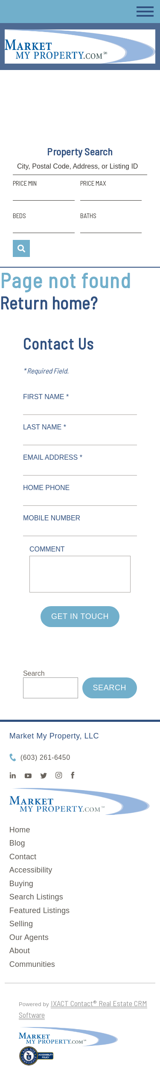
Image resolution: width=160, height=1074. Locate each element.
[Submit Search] (21, 248)
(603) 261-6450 (45, 757)
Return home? (49, 302)
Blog (17, 843)
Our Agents (29, 937)
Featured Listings (39, 910)
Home (19, 830)
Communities (32, 964)
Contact (22, 856)
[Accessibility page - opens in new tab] (36, 1059)
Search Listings (36, 897)
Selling (21, 923)
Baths (88, 215)
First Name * (46, 396)
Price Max (93, 183)
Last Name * (44, 427)
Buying (21, 883)
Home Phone (46, 487)
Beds (19, 215)
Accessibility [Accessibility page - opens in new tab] (30, 870)
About (19, 950)
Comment (47, 549)
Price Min (25, 183)
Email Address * (52, 457)
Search (34, 673)
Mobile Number (51, 518)
